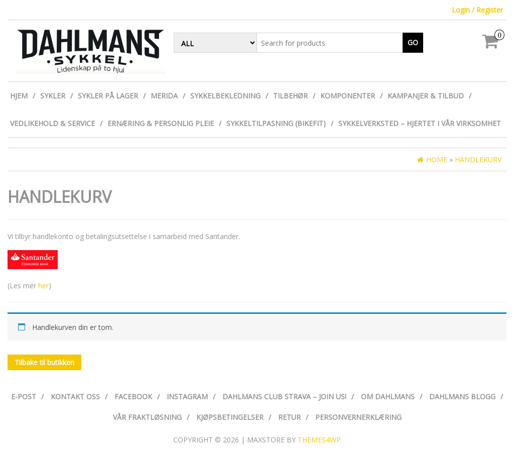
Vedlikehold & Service (52, 123)
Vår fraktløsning (147, 417)
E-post (23, 396)
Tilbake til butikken (44, 362)
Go (413, 42)
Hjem (19, 95)
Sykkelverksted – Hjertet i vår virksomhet (419, 123)
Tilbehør (290, 95)
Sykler (52, 95)
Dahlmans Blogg (462, 396)
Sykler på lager (108, 95)
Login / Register (477, 10)
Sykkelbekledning (225, 95)
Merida (164, 95)
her (42, 285)
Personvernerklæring (358, 417)
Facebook (133, 396)
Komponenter (347, 95)
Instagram (187, 396)
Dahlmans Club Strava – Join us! (284, 396)
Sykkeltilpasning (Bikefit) (276, 123)
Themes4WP (319, 439)
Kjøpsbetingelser (230, 417)
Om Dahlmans (388, 396)
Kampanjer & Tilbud (426, 95)
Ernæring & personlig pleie (160, 123)
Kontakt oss (75, 396)
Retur (289, 417)
